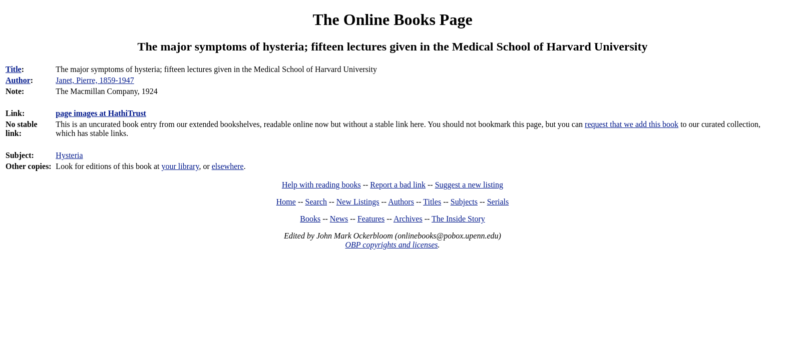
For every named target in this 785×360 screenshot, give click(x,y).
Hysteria (69, 155)
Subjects (464, 202)
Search (316, 202)
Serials (498, 202)
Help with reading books (321, 184)
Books (310, 218)
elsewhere (228, 166)
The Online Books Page (392, 19)
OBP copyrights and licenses (391, 244)
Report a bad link (398, 184)
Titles (432, 202)
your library (180, 166)
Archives (408, 218)
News (339, 218)
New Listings (357, 202)
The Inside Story (458, 218)
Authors (401, 202)
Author (18, 80)
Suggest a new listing (469, 184)
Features (370, 218)
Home (286, 202)
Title (14, 69)
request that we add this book (631, 124)
